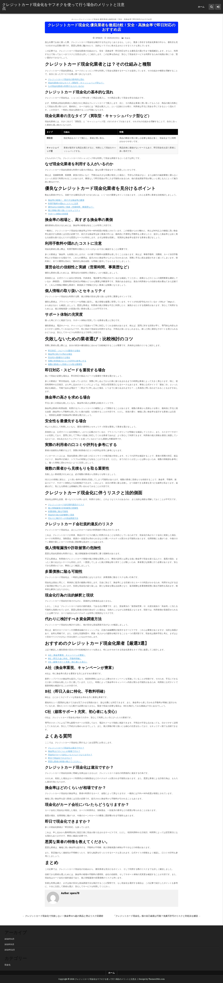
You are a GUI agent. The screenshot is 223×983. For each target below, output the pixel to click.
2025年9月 (9, 944)
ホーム (201, 7)
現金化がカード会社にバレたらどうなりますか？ (70, 754)
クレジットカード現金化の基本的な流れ (66, 79)
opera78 (99, 38)
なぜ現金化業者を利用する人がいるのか (66, 86)
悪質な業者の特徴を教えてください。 (65, 761)
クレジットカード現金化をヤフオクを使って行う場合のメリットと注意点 (63, 6)
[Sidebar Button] (218, 7)
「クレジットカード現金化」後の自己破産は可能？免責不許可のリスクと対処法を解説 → (157, 916)
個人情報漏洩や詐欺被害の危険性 (63, 508)
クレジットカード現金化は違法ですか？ (66, 747)
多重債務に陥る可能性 (58, 511)
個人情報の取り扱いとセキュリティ (64, 210)
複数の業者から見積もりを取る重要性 (65, 364)
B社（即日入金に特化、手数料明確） (65, 658)
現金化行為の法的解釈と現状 (61, 514)
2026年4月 (9, 938)
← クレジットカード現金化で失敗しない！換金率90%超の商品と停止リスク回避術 (62, 916)
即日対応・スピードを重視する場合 (64, 350)
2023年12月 (9, 949)
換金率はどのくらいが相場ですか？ (64, 751)
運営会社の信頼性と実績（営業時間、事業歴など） (71, 206)
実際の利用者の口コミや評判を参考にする (67, 360)
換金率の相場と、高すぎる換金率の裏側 (66, 200)
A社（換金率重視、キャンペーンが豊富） (67, 655)
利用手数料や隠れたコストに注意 (63, 203)
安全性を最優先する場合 (59, 357)
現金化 (127, 38)
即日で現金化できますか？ (60, 758)
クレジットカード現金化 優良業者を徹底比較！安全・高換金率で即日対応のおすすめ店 (111, 27)
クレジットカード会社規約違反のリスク (66, 504)
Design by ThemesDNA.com (152, 979)
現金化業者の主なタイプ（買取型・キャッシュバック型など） (76, 82)
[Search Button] (211, 7)
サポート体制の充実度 (58, 213)
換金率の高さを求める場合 (60, 354)
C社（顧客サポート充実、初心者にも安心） (68, 661)
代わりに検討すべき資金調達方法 (63, 518)
